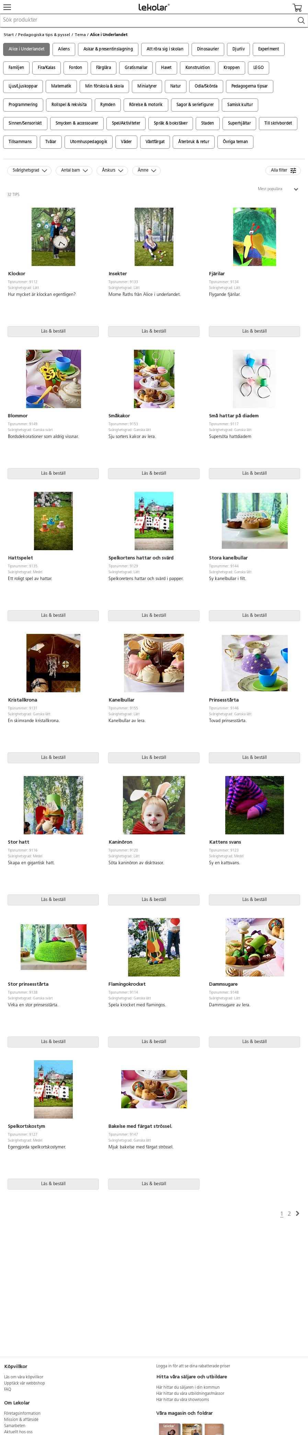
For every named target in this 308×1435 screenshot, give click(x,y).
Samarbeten (14, 1426)
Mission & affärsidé (21, 1420)
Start (9, 34)
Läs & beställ (53, 331)
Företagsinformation (22, 1414)
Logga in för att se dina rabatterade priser (193, 1366)
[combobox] (154, 20)
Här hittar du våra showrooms (182, 1400)
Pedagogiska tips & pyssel (44, 34)
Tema (80, 34)
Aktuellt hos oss (18, 1432)
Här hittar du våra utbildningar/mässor (190, 1394)
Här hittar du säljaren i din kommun (188, 1388)
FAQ (7, 1390)
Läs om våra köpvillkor (23, 1377)
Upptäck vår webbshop (24, 1383)
